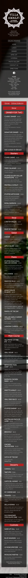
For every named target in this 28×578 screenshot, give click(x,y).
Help (10, 574)
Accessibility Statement (20, 574)
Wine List (14, 55)
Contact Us (14, 65)
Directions (14, 68)
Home (14, 44)
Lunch (14, 48)
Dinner (14, 51)
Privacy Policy (23, 576)
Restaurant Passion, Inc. (20, 577)
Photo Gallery (14, 62)
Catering (14, 58)
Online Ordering (14, 41)
